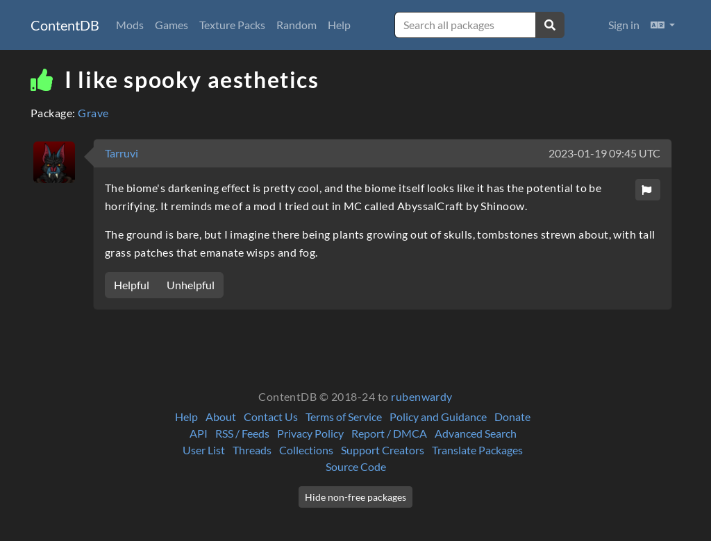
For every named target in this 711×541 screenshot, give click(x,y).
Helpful (131, 284)
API (199, 433)
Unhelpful (191, 284)
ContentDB (65, 25)
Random (296, 24)
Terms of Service (344, 416)
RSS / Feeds (242, 433)
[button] (662, 25)
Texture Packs (232, 24)
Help (339, 24)
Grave (93, 112)
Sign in (623, 24)
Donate (512, 416)
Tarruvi (121, 153)
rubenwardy (422, 396)
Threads (252, 449)
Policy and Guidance (438, 416)
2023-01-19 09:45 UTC (604, 153)
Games (171, 24)
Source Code (356, 466)
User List (204, 449)
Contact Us (271, 416)
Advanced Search (476, 433)
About (221, 416)
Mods (130, 24)
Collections (306, 449)
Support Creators (382, 449)
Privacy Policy (310, 433)
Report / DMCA (389, 433)
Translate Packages (477, 449)
